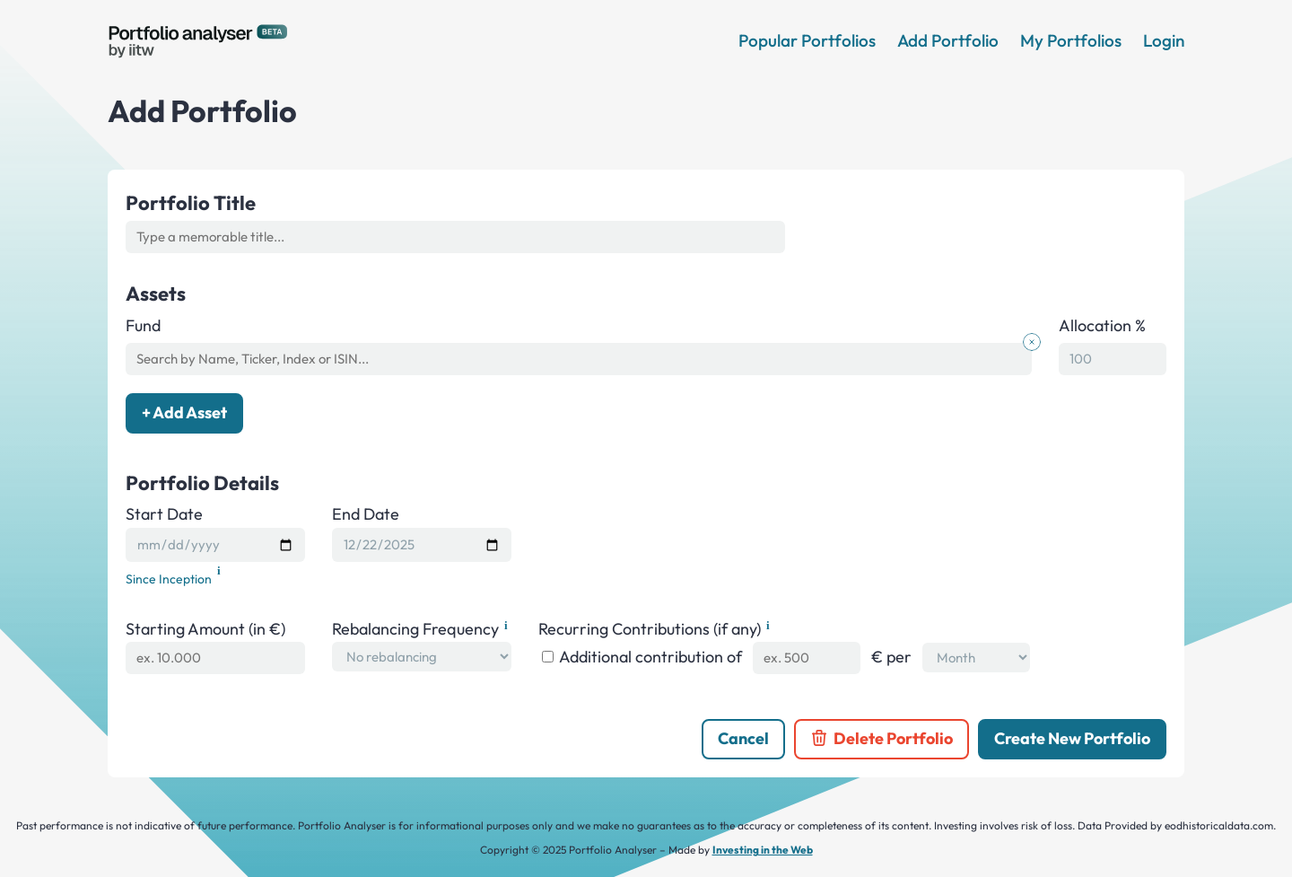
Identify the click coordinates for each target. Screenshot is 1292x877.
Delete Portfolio (881, 738)
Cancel (743, 738)
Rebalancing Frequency (415, 628)
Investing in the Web (762, 849)
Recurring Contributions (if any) (649, 628)
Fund (143, 325)
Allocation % (1102, 325)
